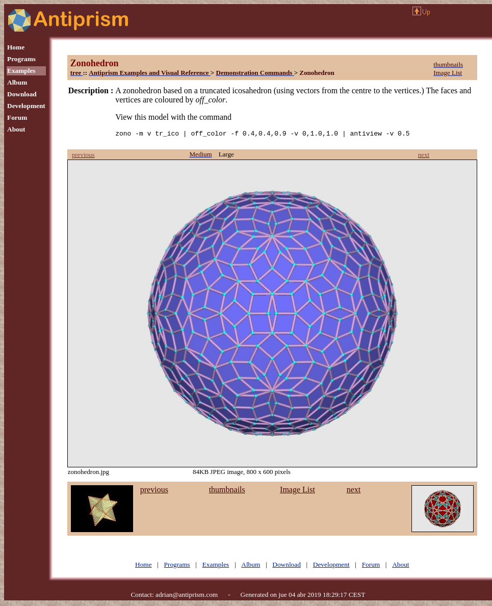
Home (15, 47)
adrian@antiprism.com (187, 596)
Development (26, 106)
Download (22, 94)
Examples (21, 70)
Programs (21, 59)
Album (17, 82)
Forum (17, 117)
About (16, 129)
